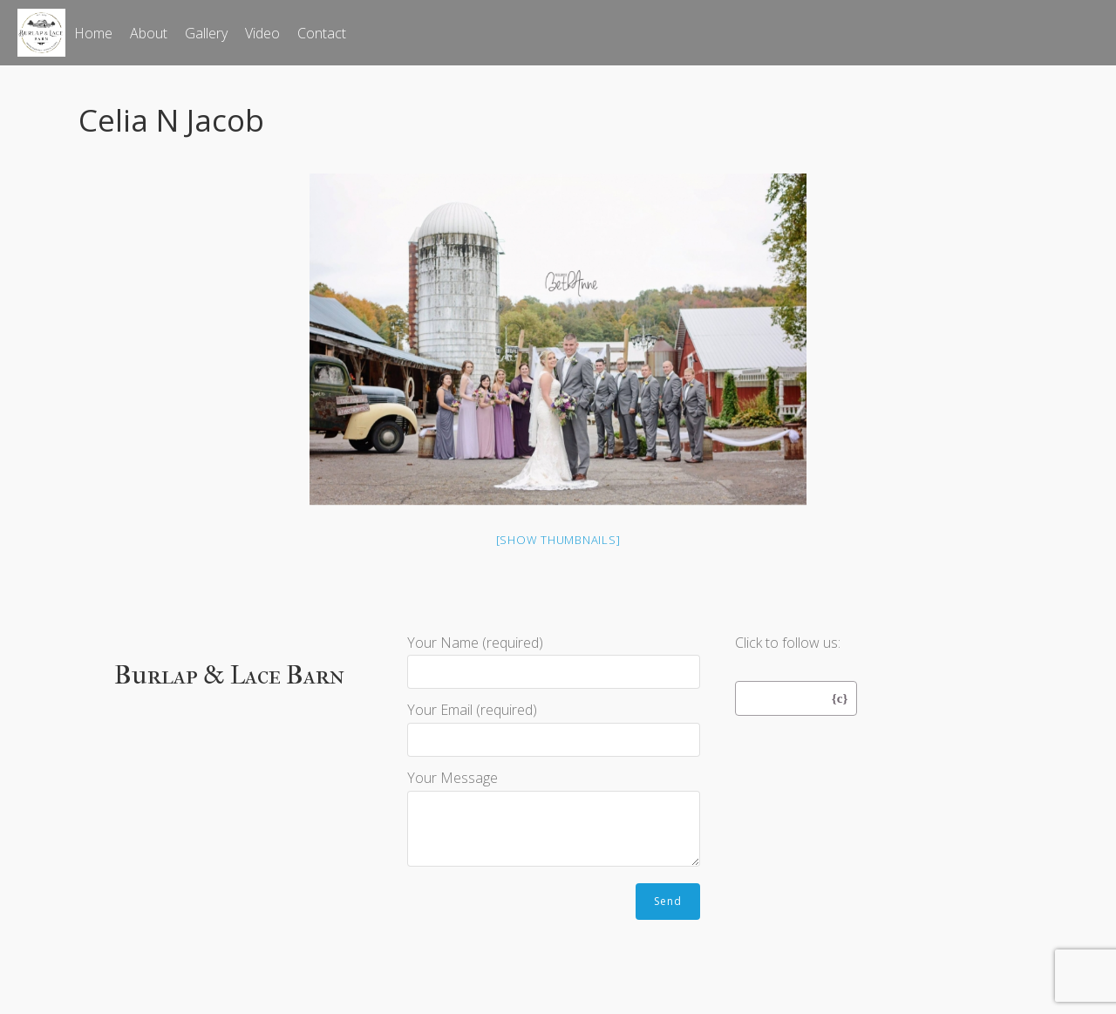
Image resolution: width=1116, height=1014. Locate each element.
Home (93, 33)
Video (262, 33)
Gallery (206, 33)
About (148, 33)
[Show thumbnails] (558, 540)
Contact (321, 33)
